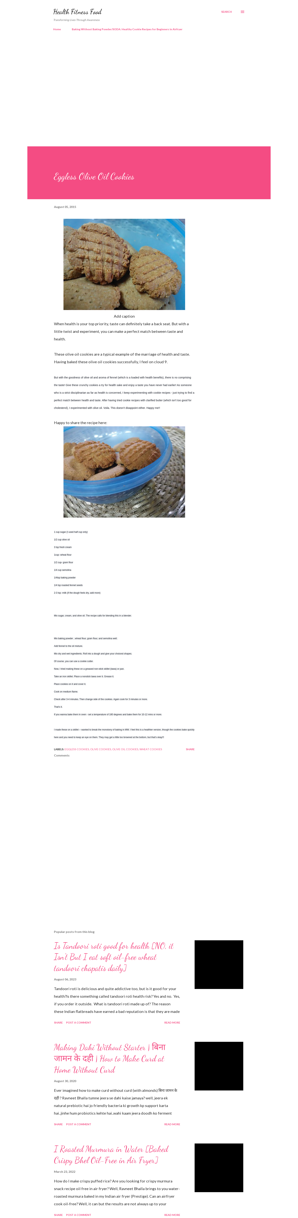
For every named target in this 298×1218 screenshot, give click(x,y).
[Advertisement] (141, 66)
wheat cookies (150, 749)
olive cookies (100, 749)
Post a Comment (78, 1022)
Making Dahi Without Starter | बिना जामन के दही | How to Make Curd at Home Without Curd (109, 1058)
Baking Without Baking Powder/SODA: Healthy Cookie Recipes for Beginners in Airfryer (127, 29)
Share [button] (190, 749)
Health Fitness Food (77, 12)
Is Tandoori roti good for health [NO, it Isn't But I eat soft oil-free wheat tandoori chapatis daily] (114, 957)
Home (57, 29)
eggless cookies (77, 749)
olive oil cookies (125, 749)
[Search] (226, 11)
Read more (172, 1022)
